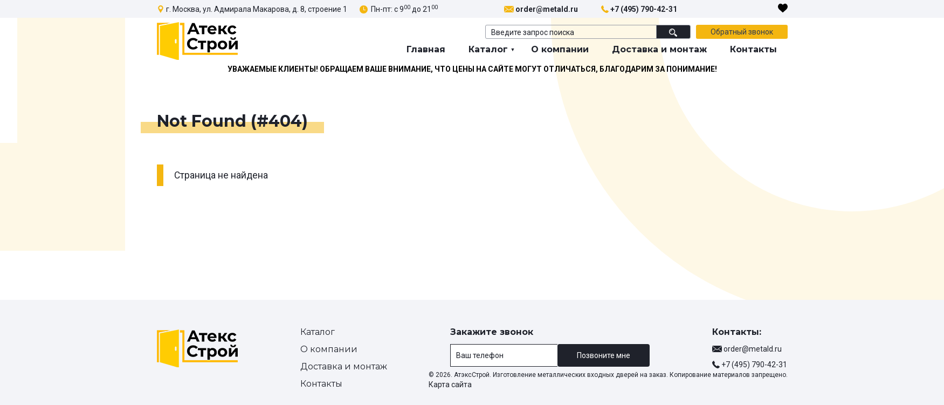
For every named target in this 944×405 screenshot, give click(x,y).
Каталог (488, 49)
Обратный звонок (742, 32)
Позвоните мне (603, 355)
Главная (425, 49)
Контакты (753, 49)
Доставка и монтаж (659, 49)
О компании (560, 49)
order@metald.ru (546, 9)
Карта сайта (450, 384)
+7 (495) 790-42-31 (643, 9)
